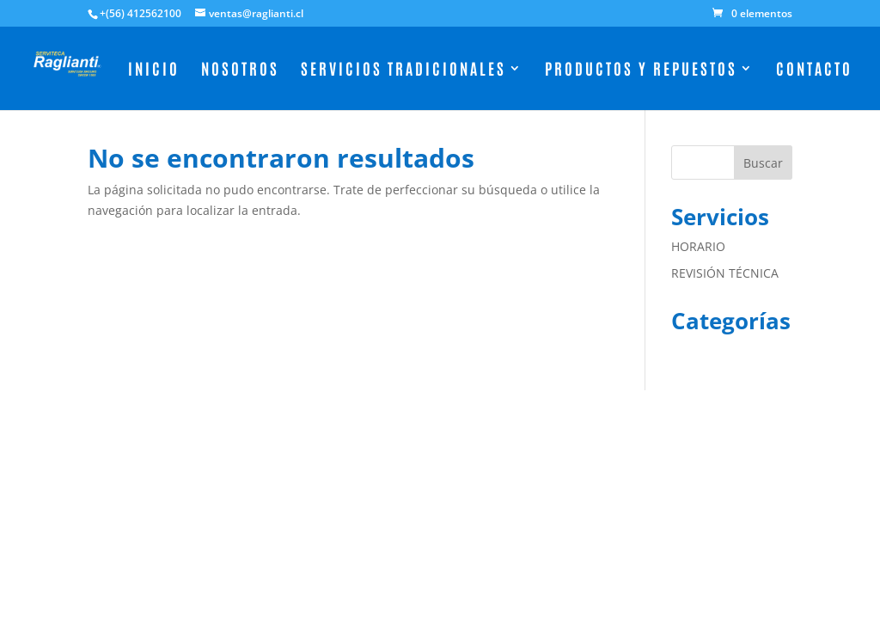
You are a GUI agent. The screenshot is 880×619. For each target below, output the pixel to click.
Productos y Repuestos (641, 70)
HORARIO (698, 246)
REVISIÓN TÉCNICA (725, 273)
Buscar (763, 163)
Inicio (154, 70)
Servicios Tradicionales (403, 70)
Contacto (814, 70)
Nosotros (240, 70)
